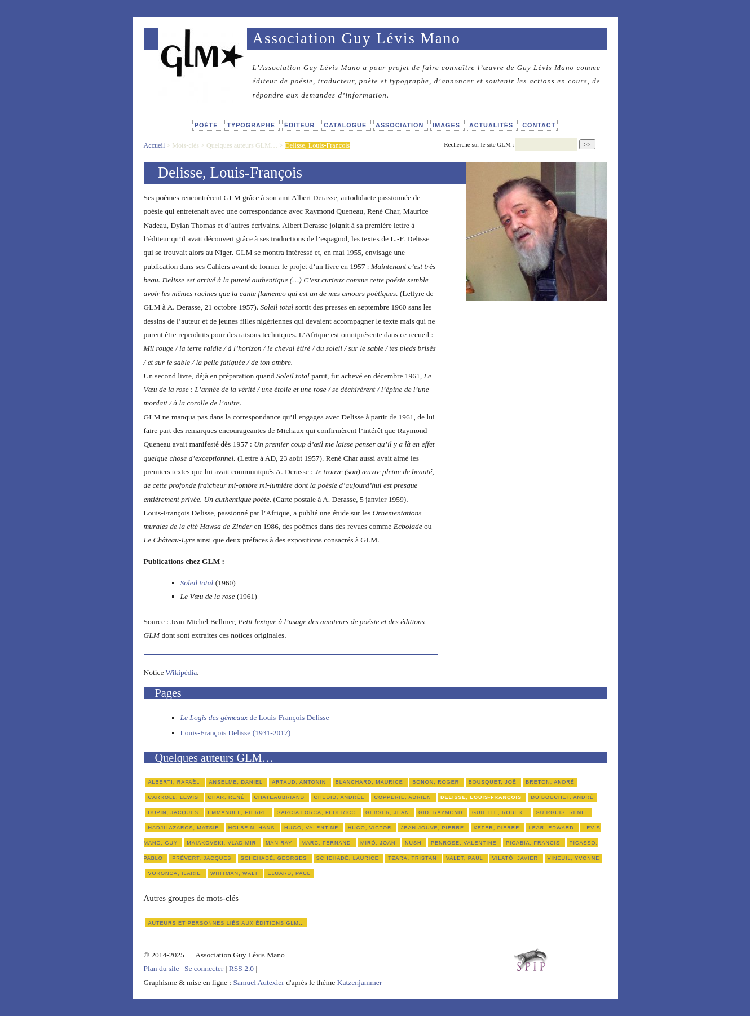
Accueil (154, 145)
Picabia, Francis (534, 843)
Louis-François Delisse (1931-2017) (235, 732)
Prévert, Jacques (202, 858)
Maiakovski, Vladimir (222, 843)
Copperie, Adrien (403, 797)
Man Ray (280, 843)
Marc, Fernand (328, 843)
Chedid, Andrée (340, 797)
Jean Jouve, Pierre (433, 828)
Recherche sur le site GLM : (479, 144)
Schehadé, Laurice (348, 858)
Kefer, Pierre (498, 828)
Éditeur (300, 125)
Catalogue (346, 125)
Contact (538, 125)
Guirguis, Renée (563, 812)
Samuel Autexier (259, 982)
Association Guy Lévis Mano (357, 38)
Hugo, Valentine (312, 828)
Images (447, 125)
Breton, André (550, 782)
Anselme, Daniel (237, 782)
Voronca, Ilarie (176, 873)
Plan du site (161, 968)
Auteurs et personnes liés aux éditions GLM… (226, 923)
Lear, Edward (552, 828)
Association (401, 125)
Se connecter (203, 968)
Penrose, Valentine (464, 843)
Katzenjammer (359, 982)
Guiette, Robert (500, 812)
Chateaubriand (280, 797)
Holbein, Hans (252, 828)
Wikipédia (181, 672)
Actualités (492, 125)
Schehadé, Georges (275, 858)
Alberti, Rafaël (175, 782)
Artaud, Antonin (300, 782)
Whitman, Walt (235, 873)
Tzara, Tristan (413, 858)
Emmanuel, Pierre (239, 812)
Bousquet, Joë (494, 782)
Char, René (227, 797)
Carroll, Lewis (174, 797)
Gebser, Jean (388, 812)
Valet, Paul (465, 858)
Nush (414, 843)
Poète (207, 125)
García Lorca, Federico (318, 812)
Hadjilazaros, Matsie (184, 828)
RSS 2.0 (241, 968)
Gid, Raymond (441, 812)
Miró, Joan (379, 843)
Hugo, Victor (371, 828)
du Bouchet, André (562, 797)
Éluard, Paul (288, 873)
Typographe (252, 125)
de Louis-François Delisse (254, 717)
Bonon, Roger (436, 782)
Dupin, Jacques (174, 812)
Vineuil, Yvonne (574, 858)
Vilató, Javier (516, 858)
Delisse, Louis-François (482, 797)
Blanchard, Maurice (370, 782)
